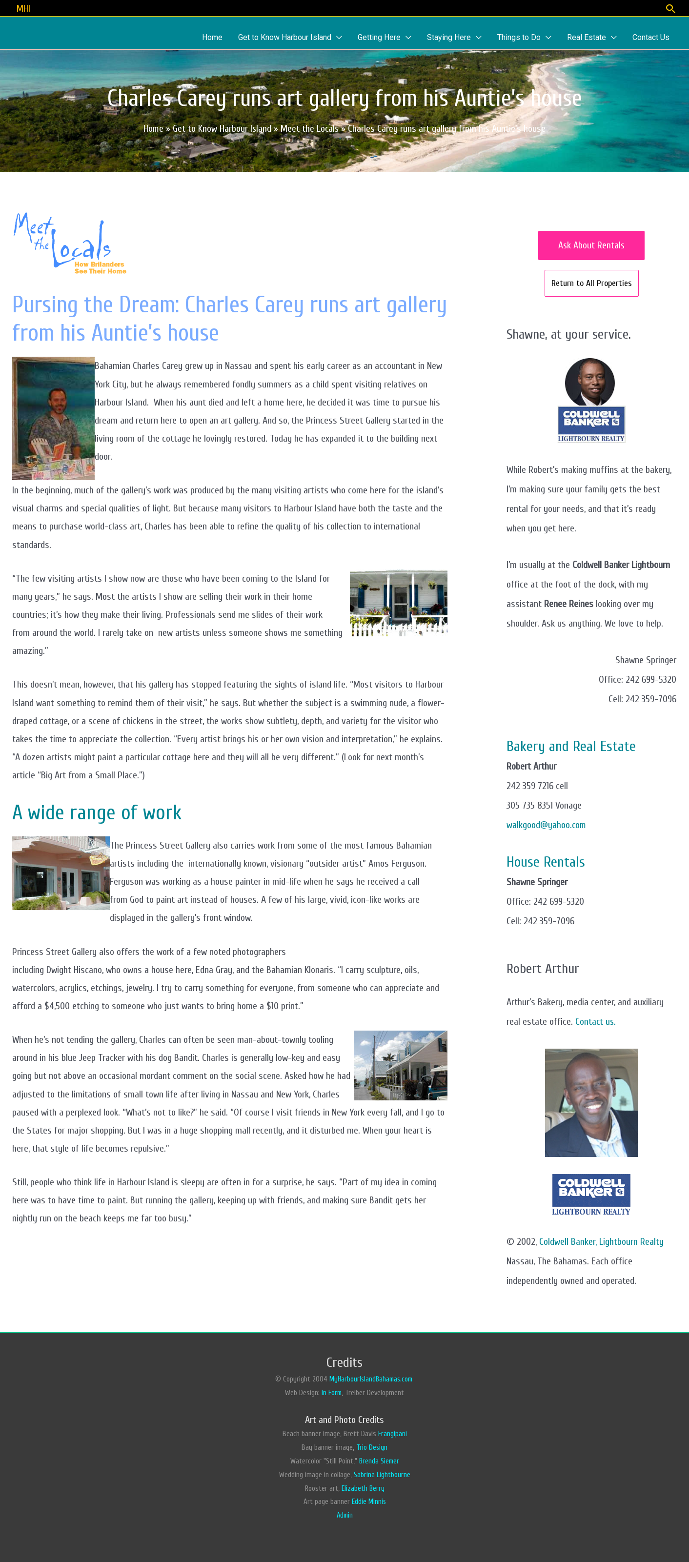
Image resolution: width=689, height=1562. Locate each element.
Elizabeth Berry (363, 1487)
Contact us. (596, 1020)
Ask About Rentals (591, 244)
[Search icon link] (670, 7)
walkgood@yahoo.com (547, 824)
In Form (331, 1392)
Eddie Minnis (368, 1501)
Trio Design (372, 1446)
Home (152, 128)
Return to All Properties (591, 282)
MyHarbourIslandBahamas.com (371, 1378)
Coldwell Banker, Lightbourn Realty (601, 1240)
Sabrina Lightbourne (382, 1474)
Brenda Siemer (379, 1460)
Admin (344, 1514)
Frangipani (392, 1433)
